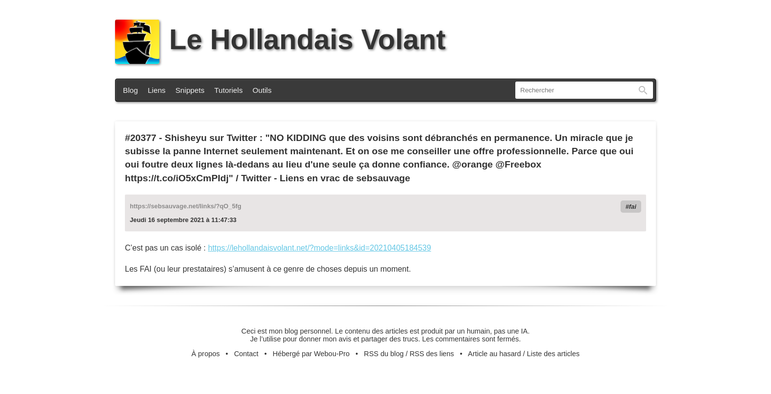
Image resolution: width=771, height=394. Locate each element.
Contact (246, 354)
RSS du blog (384, 354)
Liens (156, 90)
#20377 (140, 138)
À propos (205, 354)
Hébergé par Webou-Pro (311, 354)
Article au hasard (494, 354)
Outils (262, 90)
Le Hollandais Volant (280, 39)
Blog (130, 90)
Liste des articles (553, 354)
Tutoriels (228, 90)
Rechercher (643, 90)
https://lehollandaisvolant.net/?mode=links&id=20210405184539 (319, 248)
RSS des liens (432, 354)
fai (632, 206)
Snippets (190, 90)
